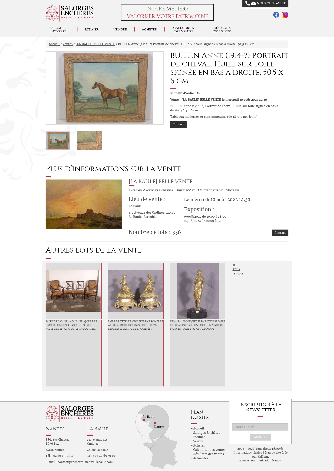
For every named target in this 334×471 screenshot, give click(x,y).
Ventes (68, 44)
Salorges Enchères (206, 433)
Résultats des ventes (208, 454)
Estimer (91, 29)
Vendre (120, 29)
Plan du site (273, 452)
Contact (178, 124)
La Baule (98, 429)
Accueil (54, 44)
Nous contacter (265, 3)
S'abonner (260, 437)
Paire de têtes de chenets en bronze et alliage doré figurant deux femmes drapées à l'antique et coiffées (135, 325)
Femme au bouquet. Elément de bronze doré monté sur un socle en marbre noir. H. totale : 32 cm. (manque (197, 325)
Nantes (55, 429)
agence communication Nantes (260, 460)
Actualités (200, 458)
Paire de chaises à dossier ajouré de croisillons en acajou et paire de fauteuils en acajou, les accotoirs (72, 325)
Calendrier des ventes (183, 29)
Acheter (149, 29)
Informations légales (247, 452)
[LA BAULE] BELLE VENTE (95, 44)
